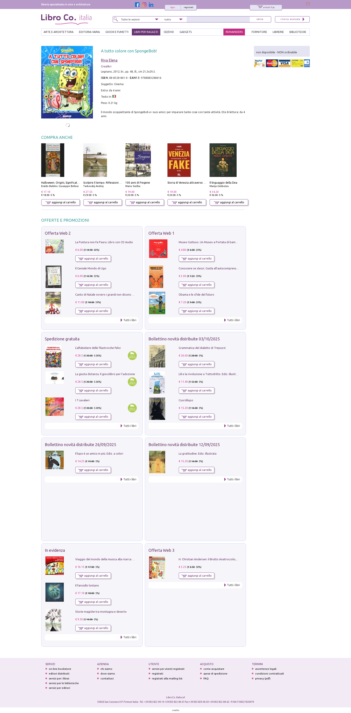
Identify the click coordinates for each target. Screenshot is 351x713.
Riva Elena (109, 60)
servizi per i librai (59, 678)
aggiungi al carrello (60, 202)
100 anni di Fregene (137, 182)
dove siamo (108, 673)
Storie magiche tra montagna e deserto (101, 611)
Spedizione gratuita (62, 339)
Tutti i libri (129, 320)
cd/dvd (169, 31)
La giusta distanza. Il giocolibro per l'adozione (105, 374)
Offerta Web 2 (58, 233)
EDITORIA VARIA (89, 31)
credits (175, 710)
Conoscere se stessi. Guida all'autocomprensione (210, 268)
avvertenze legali (265, 668)
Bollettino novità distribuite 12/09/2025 (184, 444)
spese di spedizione (215, 673)
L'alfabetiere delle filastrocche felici (98, 347)
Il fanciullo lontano (87, 585)
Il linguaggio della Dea (223, 182)
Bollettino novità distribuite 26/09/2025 (80, 444)
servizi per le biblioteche (64, 683)
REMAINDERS (234, 31)
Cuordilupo (186, 400)
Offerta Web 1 (161, 233)
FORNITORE (259, 31)
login (172, 7)
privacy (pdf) (262, 678)
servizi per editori (59, 687)
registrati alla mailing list (167, 678)
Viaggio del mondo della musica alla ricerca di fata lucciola (113, 559)
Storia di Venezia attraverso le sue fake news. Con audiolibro (205, 182)
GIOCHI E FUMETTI (116, 31)
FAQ (206, 678)
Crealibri (106, 66)
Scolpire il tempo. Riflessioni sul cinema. (108, 182)
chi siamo (106, 668)
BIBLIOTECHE (297, 31)
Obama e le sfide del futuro (196, 294)
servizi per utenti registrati (168, 668)
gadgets (186, 31)
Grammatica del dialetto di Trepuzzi (202, 347)
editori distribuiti (59, 673)
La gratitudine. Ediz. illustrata (197, 453)
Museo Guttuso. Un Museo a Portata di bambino (210, 242)
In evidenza (55, 550)
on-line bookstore (60, 668)
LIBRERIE (278, 31)
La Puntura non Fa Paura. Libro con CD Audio (104, 242)
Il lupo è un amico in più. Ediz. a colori (99, 453)
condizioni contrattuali (269, 673)
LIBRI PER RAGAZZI (146, 31)
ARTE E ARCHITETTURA (58, 31)
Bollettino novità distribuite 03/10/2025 (184, 339)
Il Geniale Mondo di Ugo (90, 268)
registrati (188, 7)
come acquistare (213, 668)
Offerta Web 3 (161, 550)
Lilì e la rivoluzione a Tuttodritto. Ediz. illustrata (209, 374)
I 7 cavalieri (82, 400)
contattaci (107, 678)
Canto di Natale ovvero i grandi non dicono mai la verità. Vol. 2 (115, 294)
